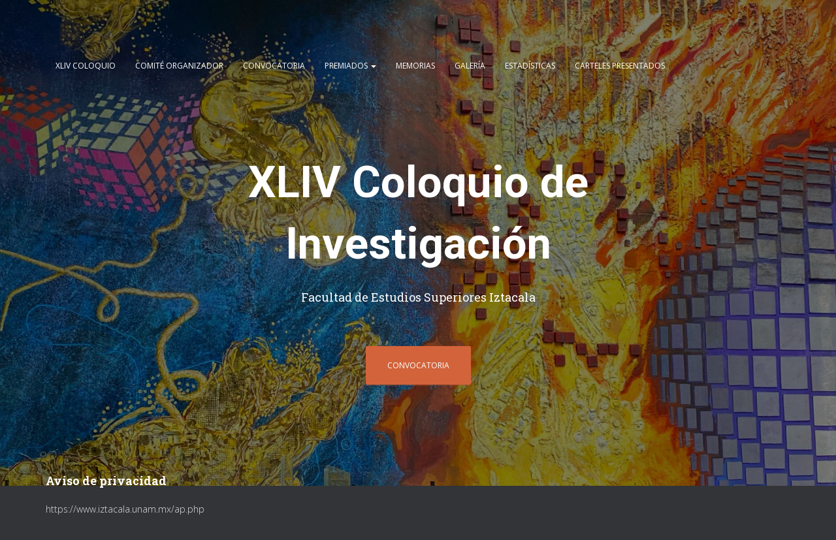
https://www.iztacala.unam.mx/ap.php (125, 509)
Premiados (350, 66)
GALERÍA (470, 66)
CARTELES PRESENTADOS (620, 66)
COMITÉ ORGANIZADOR (179, 66)
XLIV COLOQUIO (86, 66)
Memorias (415, 66)
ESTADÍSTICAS (530, 66)
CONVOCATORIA (274, 66)
